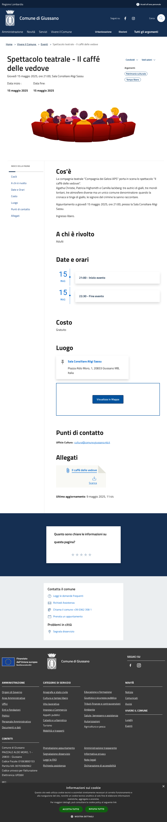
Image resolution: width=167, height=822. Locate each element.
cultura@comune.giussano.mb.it (92, 442)
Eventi (44, 44)
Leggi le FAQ (50, 760)
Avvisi (128, 704)
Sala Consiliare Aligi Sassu (85, 361)
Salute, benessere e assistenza (101, 715)
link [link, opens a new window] (115, 802)
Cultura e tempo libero (55, 698)
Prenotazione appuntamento (59, 748)
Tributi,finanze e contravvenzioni (102, 704)
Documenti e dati (11, 727)
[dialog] (83, 802)
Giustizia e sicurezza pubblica (100, 698)
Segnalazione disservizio (56, 754)
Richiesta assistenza (54, 765)
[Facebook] (124, 18)
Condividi (132, 60)
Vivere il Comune (27, 44)
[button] (83, 816)
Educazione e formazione (98, 692)
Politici (5, 716)
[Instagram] (132, 18)
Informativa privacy (95, 754)
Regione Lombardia (12, 4)
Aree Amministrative (13, 698)
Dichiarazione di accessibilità (100, 765)
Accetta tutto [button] (71, 809)
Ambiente (89, 710)
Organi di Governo (12, 692)
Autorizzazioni (92, 721)
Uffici (5, 704)
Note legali (90, 760)
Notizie (129, 692)
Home (9, 44)
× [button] (163, 786)
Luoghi (129, 720)
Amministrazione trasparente (100, 748)
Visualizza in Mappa (108, 399)
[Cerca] (161, 18)
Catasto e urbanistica (55, 720)
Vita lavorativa (51, 704)
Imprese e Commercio (55, 710)
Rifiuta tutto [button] (96, 809)
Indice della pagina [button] (20, 166)
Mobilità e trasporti (53, 731)
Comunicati (131, 698)
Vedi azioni (149, 60)
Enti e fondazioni (11, 710)
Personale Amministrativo (16, 721)
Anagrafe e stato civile (55, 692)
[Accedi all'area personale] (148, 4)
